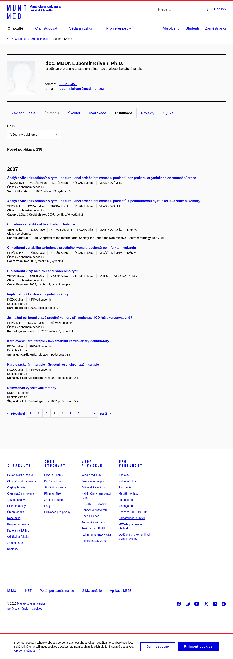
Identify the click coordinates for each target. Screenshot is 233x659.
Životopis (51, 113)
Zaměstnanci (215, 28)
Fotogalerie (126, 499)
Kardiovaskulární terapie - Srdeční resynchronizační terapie (53, 364)
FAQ (47, 506)
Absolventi (171, 28)
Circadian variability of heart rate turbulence (41, 224)
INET (27, 591)
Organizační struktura (20, 493)
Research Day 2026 (94, 540)
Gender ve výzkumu (94, 510)
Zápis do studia (54, 499)
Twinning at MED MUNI (96, 534)
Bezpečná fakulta (18, 524)
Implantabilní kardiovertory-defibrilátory (38, 294)
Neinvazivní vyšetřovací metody (31, 388)
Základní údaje (24, 113)
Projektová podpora (93, 481)
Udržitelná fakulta (18, 536)
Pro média (125, 487)
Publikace (123, 113)
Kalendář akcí (127, 481)
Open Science (90, 516)
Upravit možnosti (27, 652)
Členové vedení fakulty (21, 481)
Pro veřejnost (130, 463)
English (220, 9)
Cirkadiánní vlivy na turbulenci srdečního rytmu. (44, 271)
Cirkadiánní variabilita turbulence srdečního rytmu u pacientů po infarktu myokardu (71, 247)
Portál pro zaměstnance (57, 591)
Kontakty (12, 549)
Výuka (168, 113)
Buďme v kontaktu (55, 481)
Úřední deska (15, 512)
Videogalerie (126, 506)
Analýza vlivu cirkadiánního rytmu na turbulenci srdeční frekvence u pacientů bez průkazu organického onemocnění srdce (101, 178)
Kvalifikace (97, 113)
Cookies (37, 608)
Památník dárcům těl (132, 518)
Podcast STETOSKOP (133, 512)
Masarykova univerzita (31, 603)
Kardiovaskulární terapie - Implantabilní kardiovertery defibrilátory (58, 341)
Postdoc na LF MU (93, 528)
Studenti (192, 28)
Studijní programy (55, 487)
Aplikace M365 (120, 591)
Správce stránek (17, 608)
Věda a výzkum (91, 463)
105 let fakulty (16, 499)
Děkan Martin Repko (20, 475)
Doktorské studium (93, 487)
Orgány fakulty (16, 487)
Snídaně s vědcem (93, 522)
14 (94, 413)
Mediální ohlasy (128, 493)
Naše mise (13, 518)
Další (105, 413)
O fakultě (19, 465)
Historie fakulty (16, 506)
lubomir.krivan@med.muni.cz (81, 88)
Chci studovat (54, 463)
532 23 (68, 84)
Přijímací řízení (53, 493)
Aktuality (124, 475)
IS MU (11, 591)
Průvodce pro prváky (57, 512)
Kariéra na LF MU (18, 530)
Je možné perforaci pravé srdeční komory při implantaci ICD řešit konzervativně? (69, 317)
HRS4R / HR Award (93, 503)
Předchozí (16, 413)
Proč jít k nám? (53, 475)
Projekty (147, 113)
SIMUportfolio (92, 591)
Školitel (74, 113)
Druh (11, 126)
